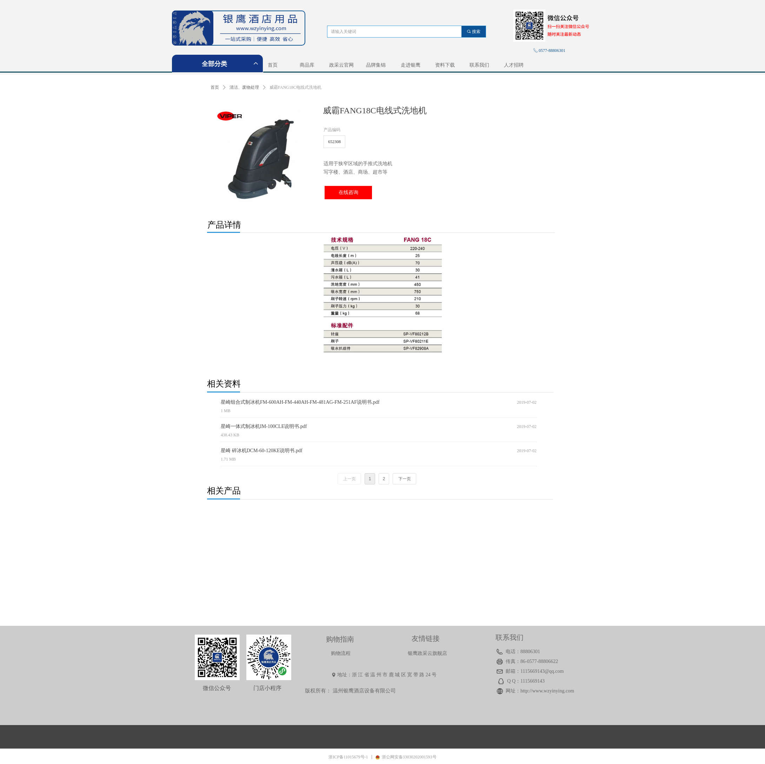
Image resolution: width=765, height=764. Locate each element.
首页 (215, 87)
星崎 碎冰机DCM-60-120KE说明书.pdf (261, 450)
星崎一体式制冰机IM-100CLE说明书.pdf (264, 426)
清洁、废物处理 (244, 87)
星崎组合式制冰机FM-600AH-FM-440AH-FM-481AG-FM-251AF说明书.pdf (300, 402)
